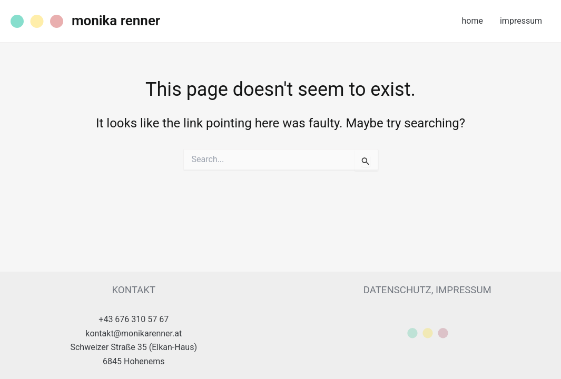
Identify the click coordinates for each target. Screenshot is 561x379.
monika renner (116, 20)
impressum (521, 21)
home (472, 21)
